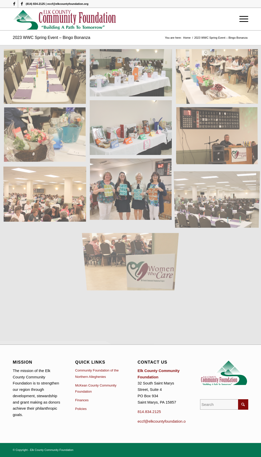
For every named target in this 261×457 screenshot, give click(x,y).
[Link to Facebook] (14, 4)
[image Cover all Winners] (133, 191)
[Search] (224, 404)
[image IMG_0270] (47, 195)
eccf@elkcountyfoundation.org (163, 421)
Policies (81, 409)
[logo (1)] (65, 19)
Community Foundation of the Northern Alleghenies (97, 373)
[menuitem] (242, 19)
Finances (82, 400)
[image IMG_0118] (133, 129)
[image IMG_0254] (47, 137)
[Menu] (242, 19)
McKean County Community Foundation (95, 388)
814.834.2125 (149, 411)
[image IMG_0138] (133, 75)
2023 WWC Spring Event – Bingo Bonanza (51, 37)
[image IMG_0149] (47, 78)
